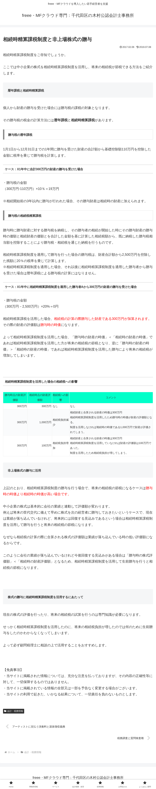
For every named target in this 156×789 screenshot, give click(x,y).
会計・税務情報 (13, 711)
